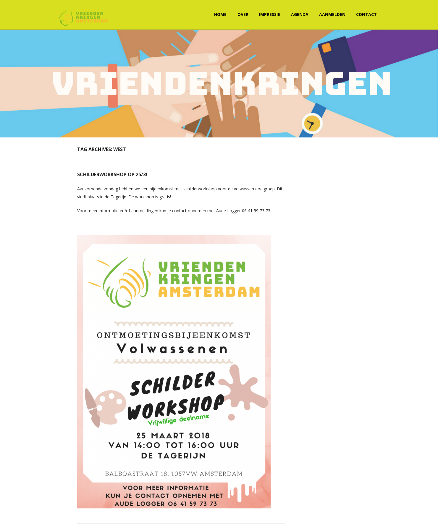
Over (242, 14)
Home (220, 14)
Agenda (299, 14)
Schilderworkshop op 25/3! (112, 174)
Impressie (269, 14)
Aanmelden (332, 14)
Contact (366, 14)
